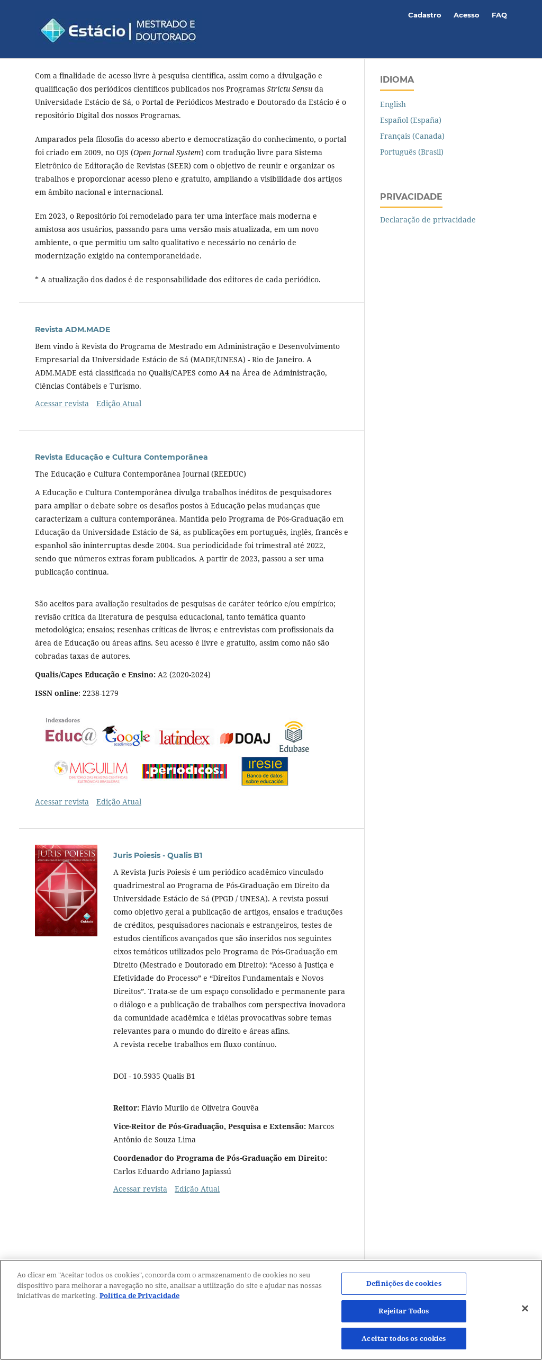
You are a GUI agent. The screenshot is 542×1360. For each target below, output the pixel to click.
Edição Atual (118, 403)
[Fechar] (525, 1313)
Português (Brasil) (412, 152)
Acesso (467, 15)
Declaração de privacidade (428, 219)
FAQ (499, 15)
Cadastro (424, 15)
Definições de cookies (403, 1288)
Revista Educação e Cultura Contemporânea (121, 457)
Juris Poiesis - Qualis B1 (157, 855)
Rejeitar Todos (403, 1315)
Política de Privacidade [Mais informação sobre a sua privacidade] (139, 1300)
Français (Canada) (412, 136)
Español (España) (410, 120)
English (393, 104)
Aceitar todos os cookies (404, 1343)
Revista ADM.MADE (72, 329)
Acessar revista (62, 403)
